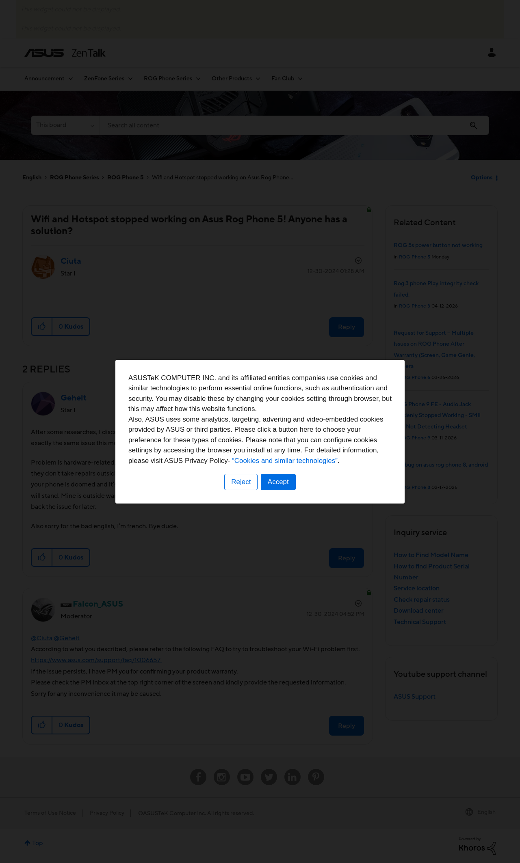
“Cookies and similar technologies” (285, 461)
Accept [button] (278, 482)
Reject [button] (241, 482)
